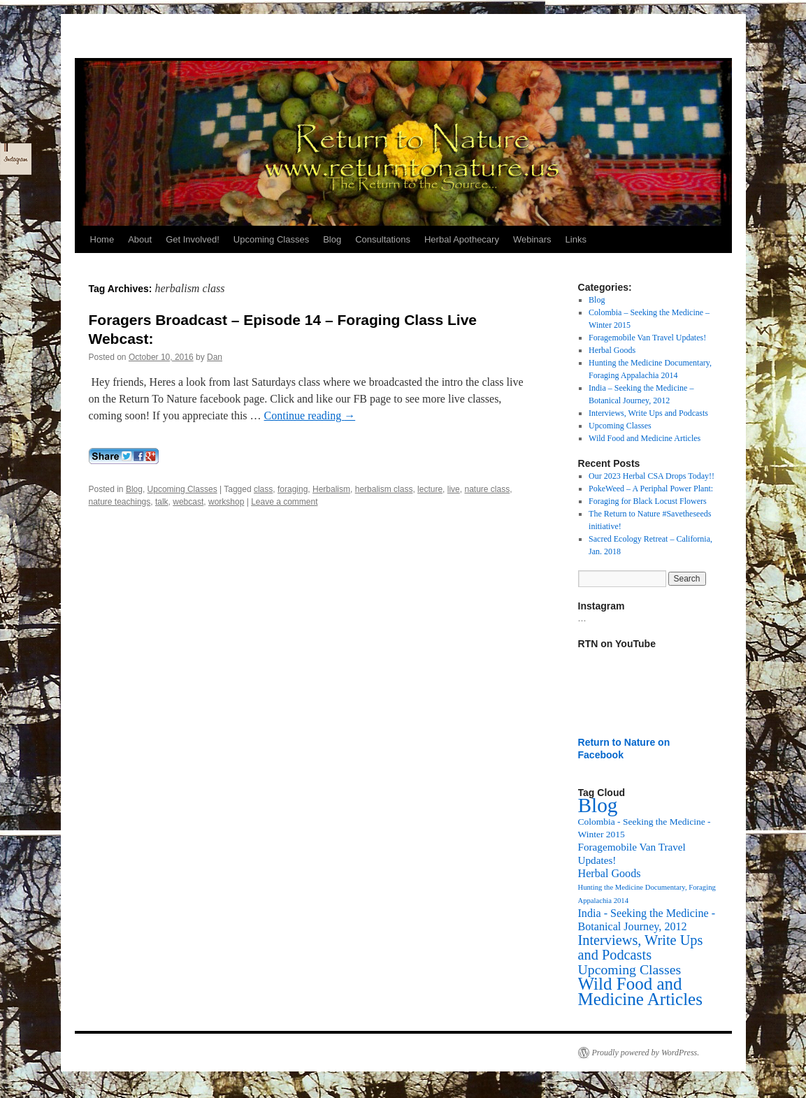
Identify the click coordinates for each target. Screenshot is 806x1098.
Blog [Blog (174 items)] (598, 805)
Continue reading (310, 415)
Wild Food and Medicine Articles (644, 438)
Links (576, 239)
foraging (293, 489)
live (453, 489)
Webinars (532, 239)
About (140, 239)
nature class (487, 489)
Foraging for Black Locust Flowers (648, 501)
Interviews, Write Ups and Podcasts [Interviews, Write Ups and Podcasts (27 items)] (640, 947)
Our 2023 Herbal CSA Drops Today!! (651, 476)
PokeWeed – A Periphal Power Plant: (651, 488)
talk (161, 502)
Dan (214, 357)
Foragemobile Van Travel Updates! (647, 337)
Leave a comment (284, 502)
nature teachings (120, 502)
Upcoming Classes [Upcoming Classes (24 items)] (630, 969)
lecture (429, 489)
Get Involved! (193, 239)
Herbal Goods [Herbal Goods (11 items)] (609, 873)
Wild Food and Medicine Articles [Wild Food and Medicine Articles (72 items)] (640, 991)
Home (102, 239)
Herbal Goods (612, 350)
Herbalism (331, 489)
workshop (226, 502)
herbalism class (384, 489)
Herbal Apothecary (461, 239)
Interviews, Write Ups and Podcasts (648, 413)
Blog (332, 239)
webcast (188, 502)
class (263, 489)
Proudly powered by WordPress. (646, 1052)
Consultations (382, 239)
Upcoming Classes (271, 239)
